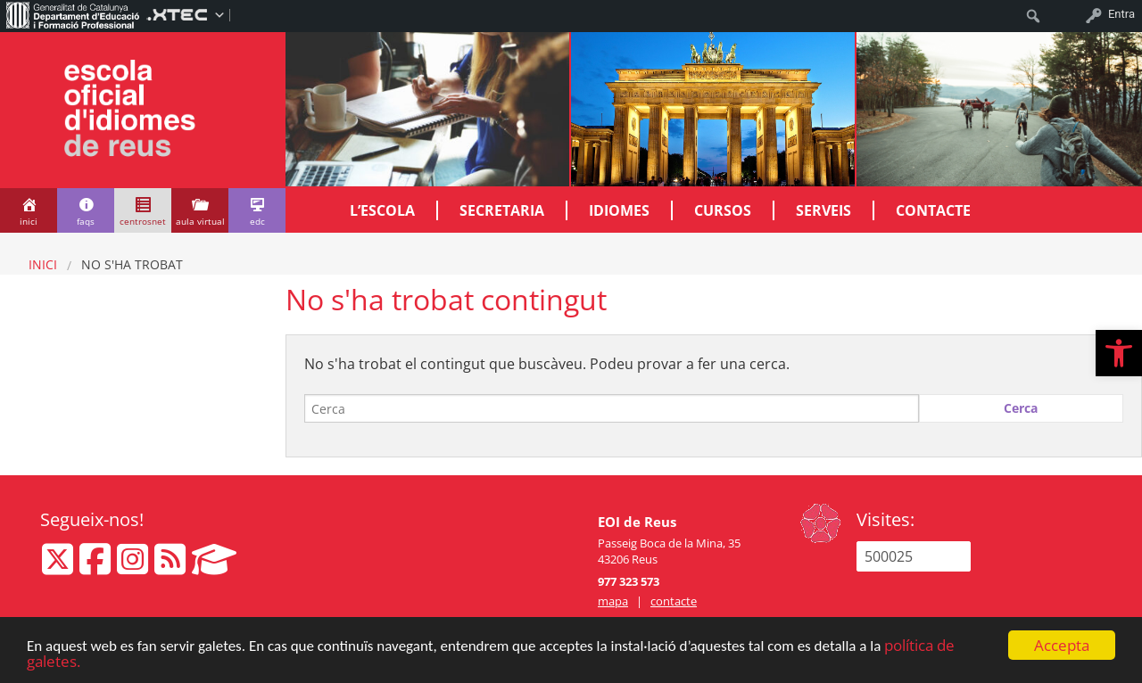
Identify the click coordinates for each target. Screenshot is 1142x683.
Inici (43, 264)
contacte (673, 601)
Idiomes (619, 210)
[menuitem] (73, 14)
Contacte (933, 210)
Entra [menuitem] (1121, 14)
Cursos (722, 210)
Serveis (823, 210)
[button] (1119, 353)
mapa (613, 601)
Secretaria (501, 210)
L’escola (382, 210)
